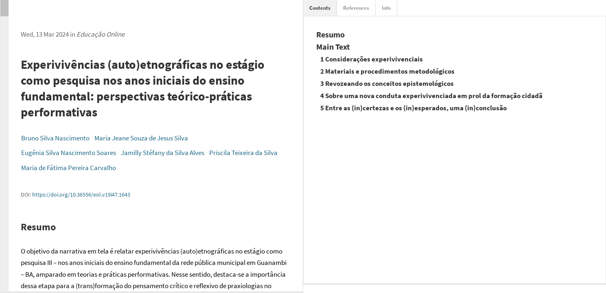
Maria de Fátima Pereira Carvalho (68, 167)
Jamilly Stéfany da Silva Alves (162, 152)
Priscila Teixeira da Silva (243, 152)
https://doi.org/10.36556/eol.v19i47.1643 (81, 194)
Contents (319, 7)
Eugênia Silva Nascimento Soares (68, 152)
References (356, 7)
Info (386, 7)
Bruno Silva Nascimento (55, 137)
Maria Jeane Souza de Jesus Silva (141, 137)
